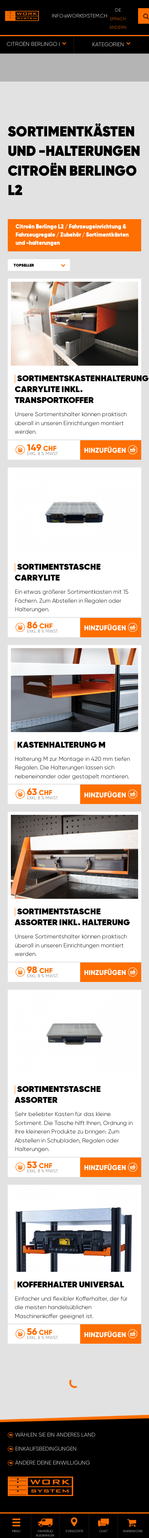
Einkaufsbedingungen (46, 1449)
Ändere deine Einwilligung (52, 1463)
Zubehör (71, 235)
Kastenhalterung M (61, 745)
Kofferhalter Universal (70, 1285)
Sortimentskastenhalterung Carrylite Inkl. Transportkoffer (82, 390)
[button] (39, 265)
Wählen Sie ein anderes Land (55, 1435)
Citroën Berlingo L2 (40, 227)
